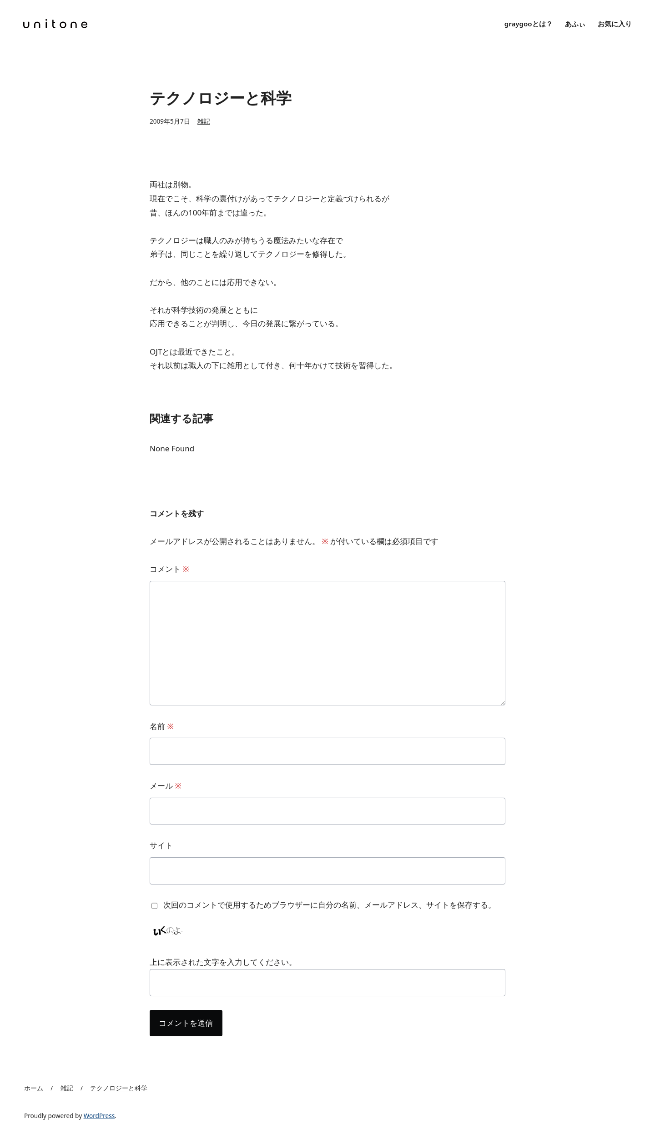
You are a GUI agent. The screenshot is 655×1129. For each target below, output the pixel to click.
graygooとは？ (528, 23)
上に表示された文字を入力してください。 (223, 962)
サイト (161, 845)
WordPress (99, 1115)
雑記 (203, 121)
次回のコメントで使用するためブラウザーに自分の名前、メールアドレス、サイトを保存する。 (329, 904)
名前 (162, 726)
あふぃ (575, 23)
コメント (169, 569)
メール (165, 785)
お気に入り (615, 23)
